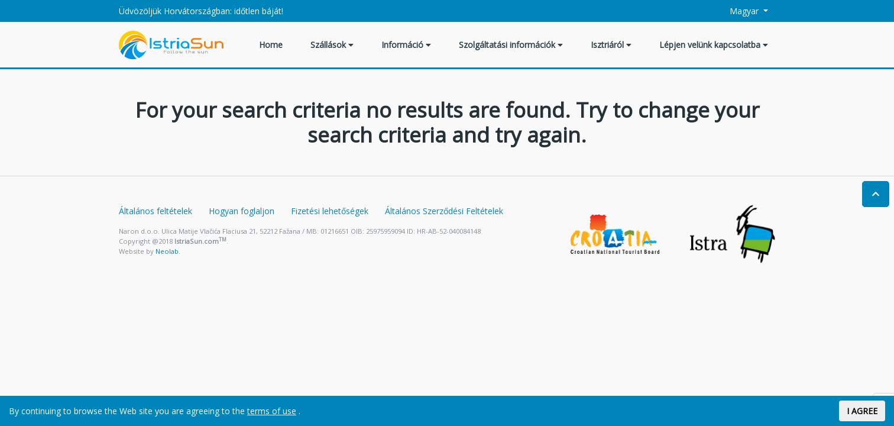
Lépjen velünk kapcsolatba (713, 44)
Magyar (738, 11)
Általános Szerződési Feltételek (444, 211)
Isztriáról (611, 44)
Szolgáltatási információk (511, 44)
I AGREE (862, 411)
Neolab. (168, 251)
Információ (406, 44)
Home (271, 44)
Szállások (332, 44)
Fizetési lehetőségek (329, 211)
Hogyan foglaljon (241, 211)
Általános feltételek (155, 211)
